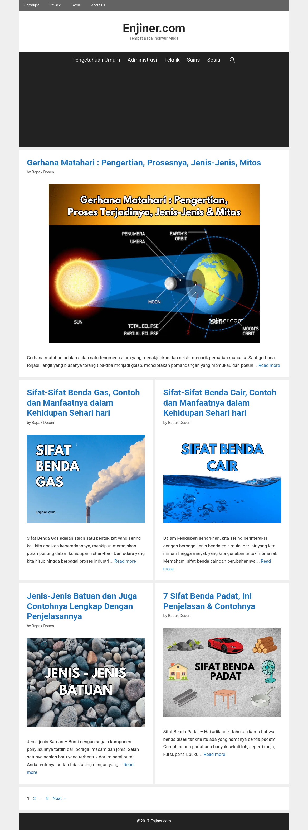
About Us (98, 5)
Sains (193, 60)
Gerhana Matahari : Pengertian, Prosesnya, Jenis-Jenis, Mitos (144, 163)
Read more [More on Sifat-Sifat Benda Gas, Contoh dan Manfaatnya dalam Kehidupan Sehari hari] (125, 561)
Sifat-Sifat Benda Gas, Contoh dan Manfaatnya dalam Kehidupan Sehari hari (83, 402)
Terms (76, 5)
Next (59, 798)
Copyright (31, 5)
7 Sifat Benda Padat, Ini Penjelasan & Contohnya (209, 601)
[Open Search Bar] (232, 60)
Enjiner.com (154, 28)
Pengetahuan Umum (96, 60)
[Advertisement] (154, 107)
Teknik (172, 60)
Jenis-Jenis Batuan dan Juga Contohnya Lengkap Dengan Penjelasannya (82, 606)
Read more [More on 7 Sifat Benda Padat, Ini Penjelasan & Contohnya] (214, 754)
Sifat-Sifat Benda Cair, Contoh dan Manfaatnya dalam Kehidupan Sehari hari (219, 402)
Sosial (214, 60)
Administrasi (142, 60)
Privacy (55, 5)
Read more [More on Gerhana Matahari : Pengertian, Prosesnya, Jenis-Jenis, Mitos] (269, 365)
